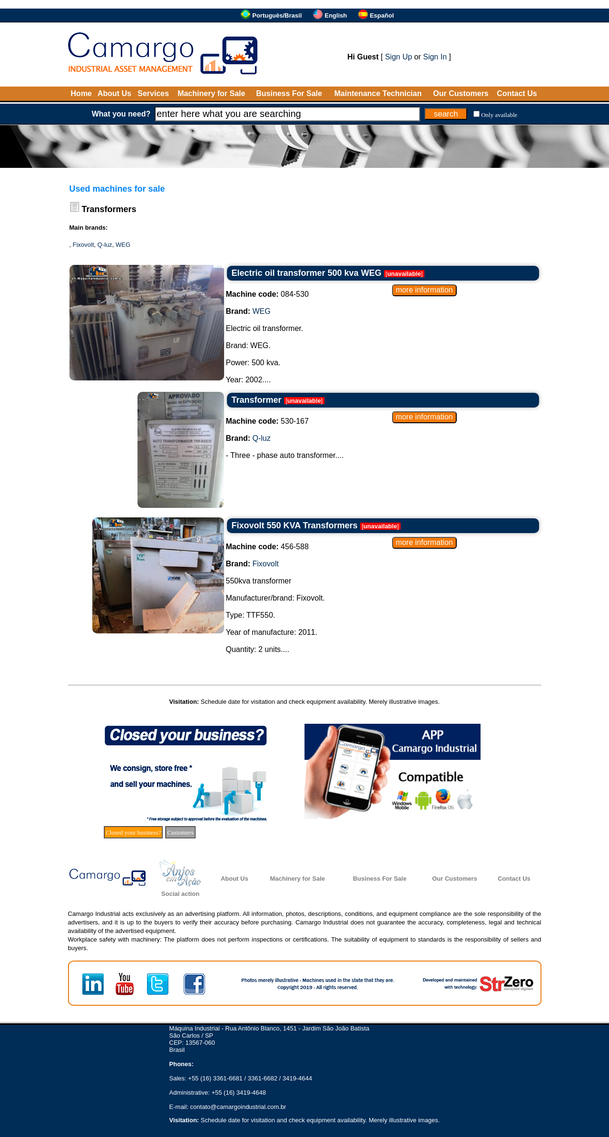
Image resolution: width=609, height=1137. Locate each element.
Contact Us (517, 93)
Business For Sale (289, 93)
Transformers (109, 209)
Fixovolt (83, 244)
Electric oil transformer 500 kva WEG (307, 273)
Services (153, 93)
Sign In (435, 57)
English (335, 15)
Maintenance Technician (378, 93)
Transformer (257, 400)
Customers (180, 832)
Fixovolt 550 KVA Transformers (295, 525)
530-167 (267, 421)
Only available (499, 114)
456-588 (267, 547)
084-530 (267, 294)
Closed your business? (133, 832)
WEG (123, 244)
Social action (180, 893)
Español (382, 15)
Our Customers (460, 93)
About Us (114, 93)
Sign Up (398, 57)
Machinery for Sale (211, 93)
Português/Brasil (277, 15)
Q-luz (105, 244)
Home (81, 93)
